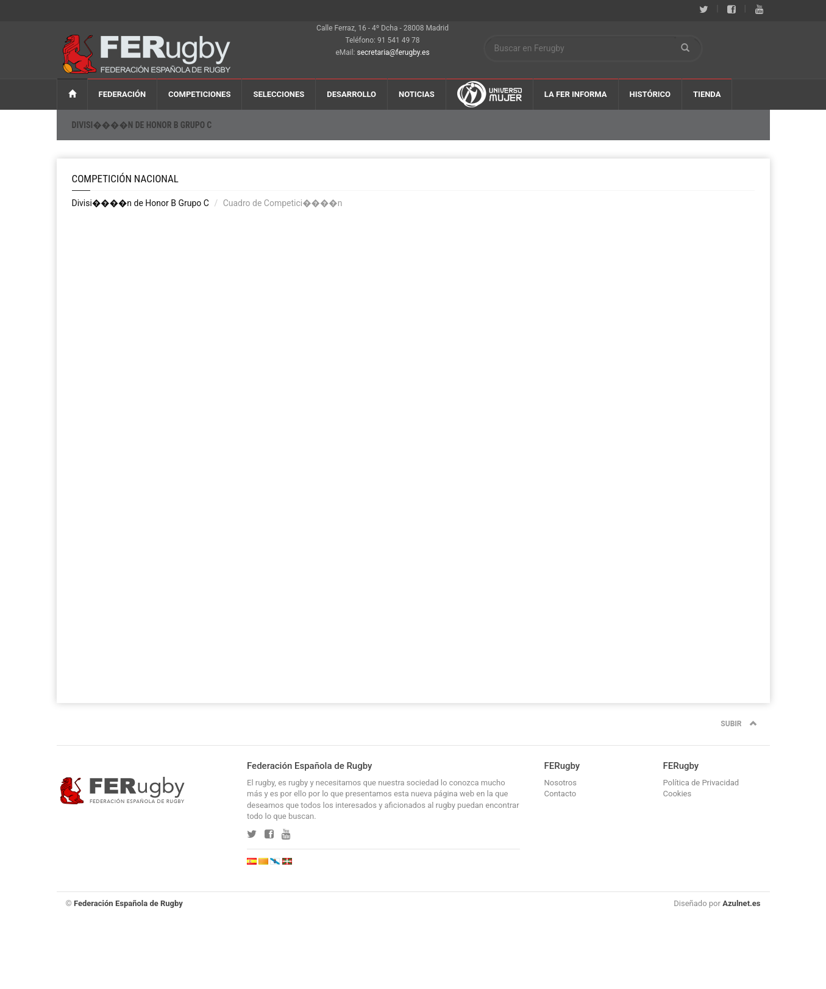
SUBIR (739, 723)
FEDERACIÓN (122, 94)
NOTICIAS (417, 94)
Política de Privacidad (701, 782)
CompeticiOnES (199, 94)
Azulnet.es (741, 903)
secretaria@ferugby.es (393, 52)
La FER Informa (575, 94)
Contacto (560, 793)
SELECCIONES (278, 94)
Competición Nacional (125, 179)
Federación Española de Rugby (128, 903)
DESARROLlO (351, 94)
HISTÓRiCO (650, 94)
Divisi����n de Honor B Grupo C (142, 125)
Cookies (677, 793)
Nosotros (560, 782)
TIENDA (707, 94)
